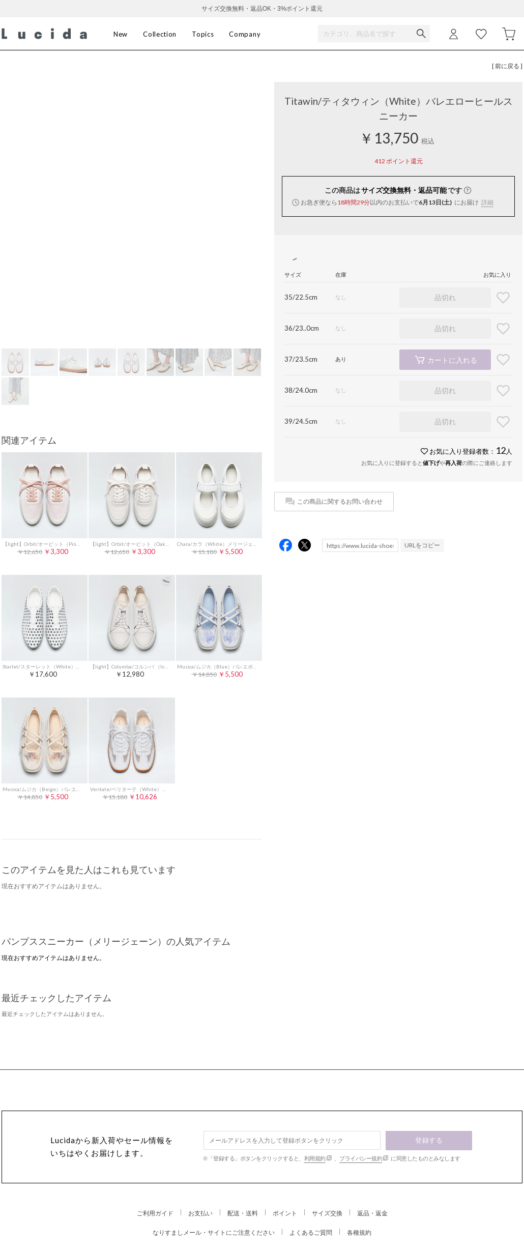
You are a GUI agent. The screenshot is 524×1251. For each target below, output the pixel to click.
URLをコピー (422, 545)
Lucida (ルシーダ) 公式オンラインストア (44, 33)
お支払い (200, 1213)
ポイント (285, 1213)
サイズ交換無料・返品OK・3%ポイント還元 (262, 8)
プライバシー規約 (360, 1158)
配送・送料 (242, 1213)
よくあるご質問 (310, 1232)
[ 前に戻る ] (507, 66)
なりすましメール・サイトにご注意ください (214, 1232)
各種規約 (359, 1232)
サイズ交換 (327, 1213)
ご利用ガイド (155, 1213)
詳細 (487, 202)
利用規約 (315, 1158)
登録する (429, 1140)
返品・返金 (372, 1213)
